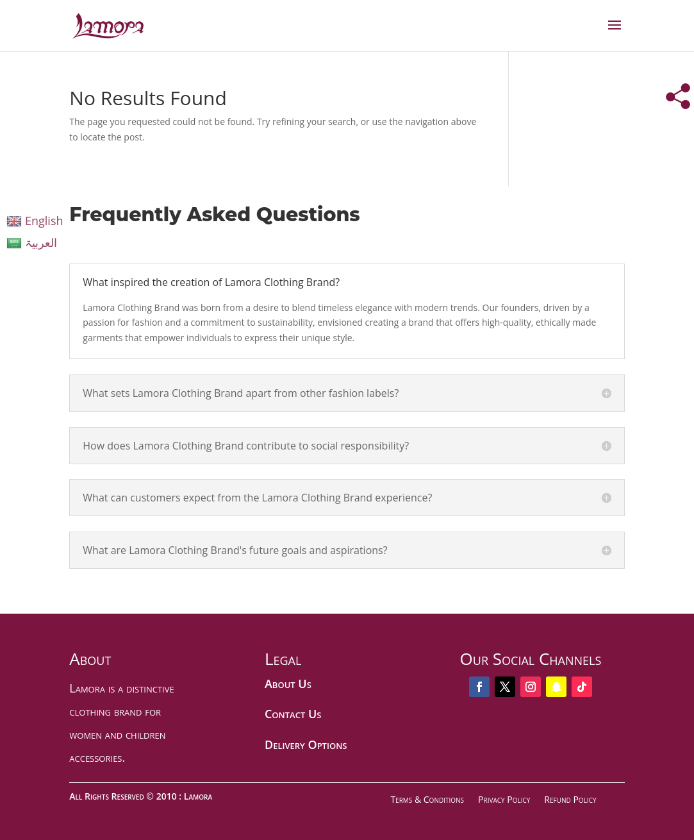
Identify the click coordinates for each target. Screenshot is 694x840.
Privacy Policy (504, 799)
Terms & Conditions (427, 799)
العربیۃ (31, 242)
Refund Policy (570, 799)
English (34, 220)
